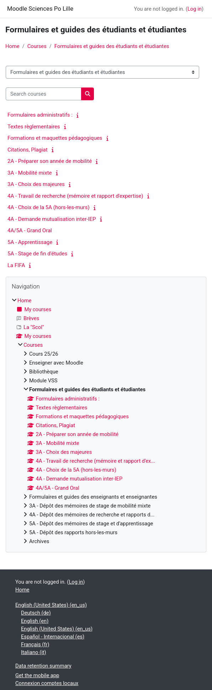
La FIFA (16, 265)
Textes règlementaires (33, 126)
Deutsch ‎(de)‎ (36, 613)
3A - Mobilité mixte (29, 173)
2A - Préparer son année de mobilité (49, 161)
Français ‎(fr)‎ (35, 644)
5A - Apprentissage (29, 242)
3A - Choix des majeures (36, 184)
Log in (194, 9)
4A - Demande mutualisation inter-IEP (51, 219)
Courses (37, 46)
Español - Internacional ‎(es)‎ (52, 636)
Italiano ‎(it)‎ (33, 652)
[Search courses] (43, 93)
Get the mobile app (37, 675)
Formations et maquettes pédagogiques (54, 138)
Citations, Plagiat (27, 150)
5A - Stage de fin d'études (37, 253)
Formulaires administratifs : (40, 115)
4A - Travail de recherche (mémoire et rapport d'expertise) (75, 196)
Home (12, 46)
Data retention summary (43, 666)
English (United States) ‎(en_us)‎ (51, 605)
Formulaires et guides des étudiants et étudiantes (111, 46)
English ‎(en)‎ (34, 621)
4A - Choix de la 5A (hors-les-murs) (48, 207)
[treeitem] (106, 421)
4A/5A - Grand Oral (29, 230)
